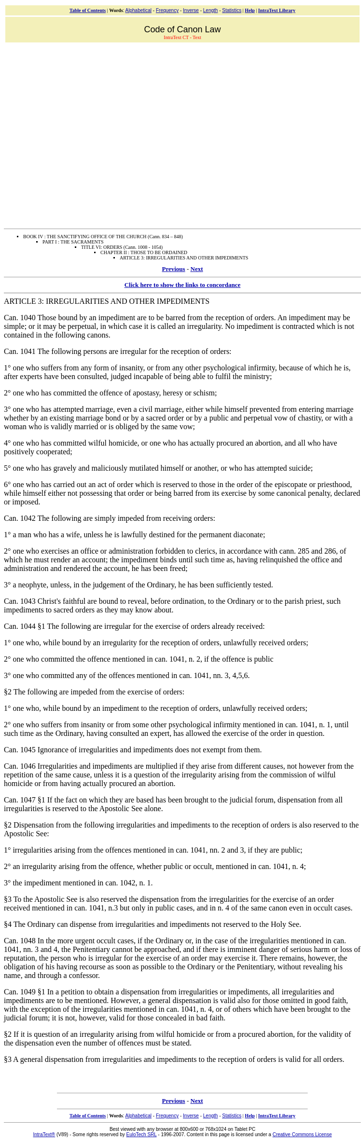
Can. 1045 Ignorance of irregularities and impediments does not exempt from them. (133, 750)
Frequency (167, 10)
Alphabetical (138, 10)
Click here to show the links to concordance (183, 284)
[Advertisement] (90, 134)
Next (197, 268)
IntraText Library (276, 10)
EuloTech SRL (141, 1134)
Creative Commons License (302, 1134)
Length (210, 10)
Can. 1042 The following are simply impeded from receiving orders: (109, 518)
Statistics (231, 10)
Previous (173, 268)
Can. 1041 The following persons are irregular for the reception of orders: (118, 351)
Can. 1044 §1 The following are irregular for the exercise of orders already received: (134, 626)
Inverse (191, 10)
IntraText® (44, 1134)
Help (250, 10)
